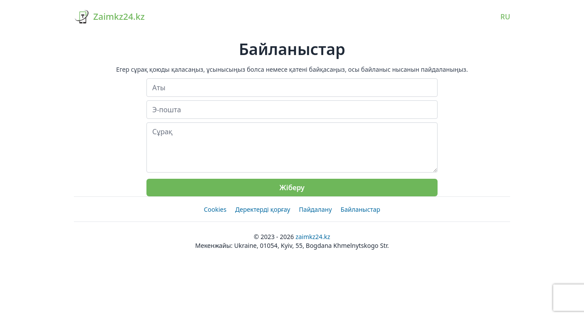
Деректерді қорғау (262, 209)
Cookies (215, 209)
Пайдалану (315, 209)
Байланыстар (360, 209)
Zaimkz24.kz (313, 236)
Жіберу (291, 187)
